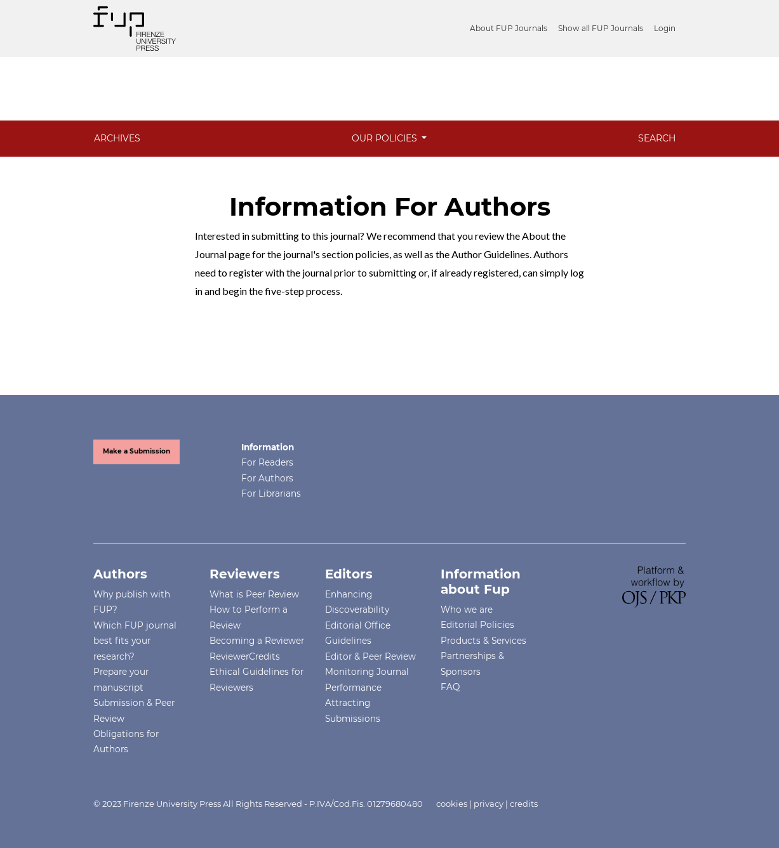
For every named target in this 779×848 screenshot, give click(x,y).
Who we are (467, 609)
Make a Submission (136, 451)
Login (665, 28)
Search (657, 138)
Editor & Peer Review (370, 656)
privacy (488, 804)
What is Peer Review (254, 594)
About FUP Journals (508, 28)
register (246, 272)
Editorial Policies (477, 625)
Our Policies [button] (386, 138)
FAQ (450, 687)
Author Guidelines (490, 254)
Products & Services (483, 641)
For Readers (267, 462)
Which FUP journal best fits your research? (134, 641)
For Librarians (271, 493)
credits (524, 804)
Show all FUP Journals (600, 28)
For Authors (267, 478)
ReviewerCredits (245, 656)
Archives (117, 138)
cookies (451, 804)
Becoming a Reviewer (257, 641)
